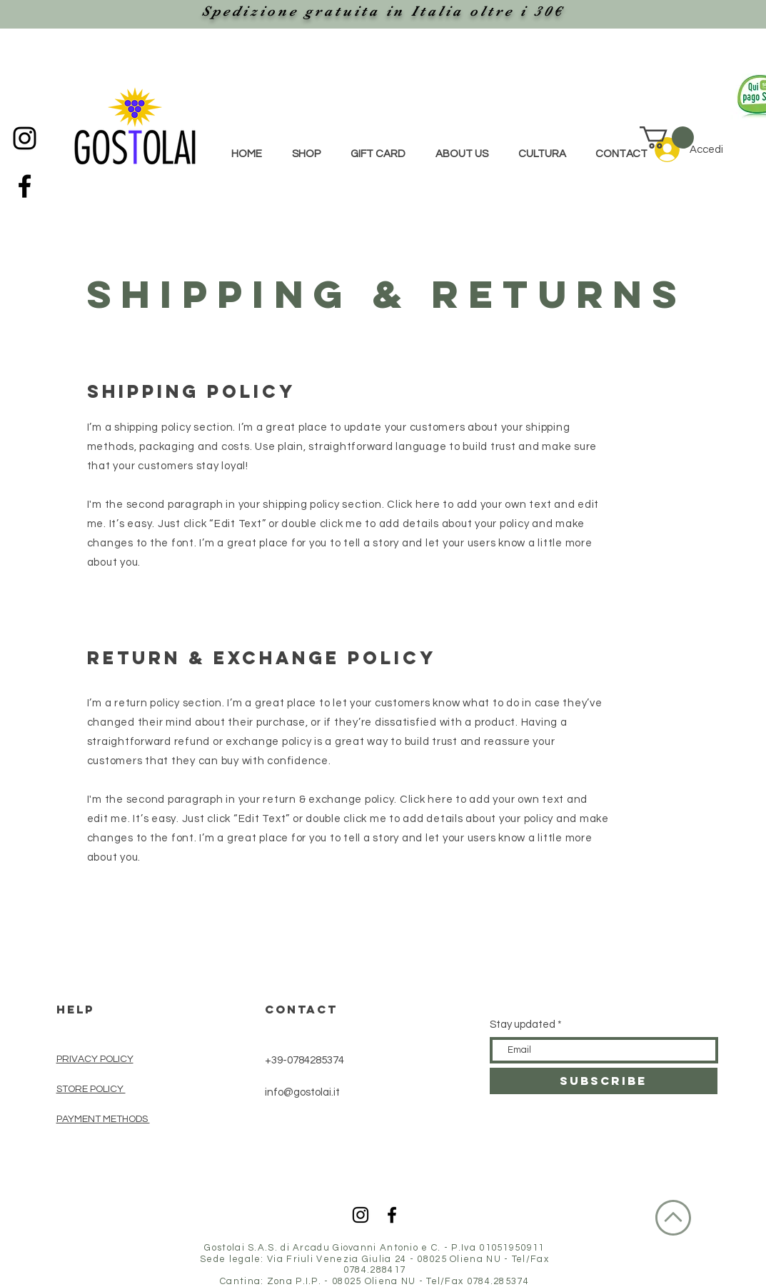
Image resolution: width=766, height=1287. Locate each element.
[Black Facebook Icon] (24, 186)
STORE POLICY (91, 1089)
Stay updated (522, 1024)
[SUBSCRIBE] (603, 1081)
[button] (667, 137)
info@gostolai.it (302, 1092)
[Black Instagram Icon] (24, 138)
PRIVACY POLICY (94, 1059)
